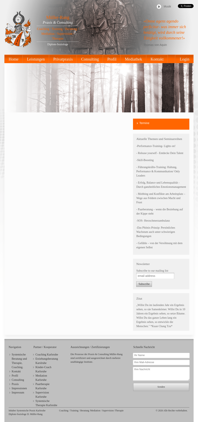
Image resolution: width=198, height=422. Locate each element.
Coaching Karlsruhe (46, 354)
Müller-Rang (57, 17)
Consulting (90, 59)
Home (14, 59)
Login (184, 59)
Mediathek (133, 59)
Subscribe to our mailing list (152, 270)
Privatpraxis (63, 59)
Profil (112, 59)
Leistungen (36, 59)
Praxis (15, 384)
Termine (144, 123)
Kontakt (157, 59)
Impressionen (19, 388)
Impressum (18, 392)
